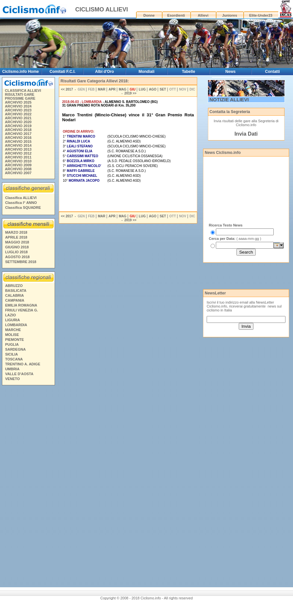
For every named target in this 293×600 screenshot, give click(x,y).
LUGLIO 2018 (16, 252)
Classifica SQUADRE (23, 207)
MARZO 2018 (16, 232)
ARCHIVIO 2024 (18, 106)
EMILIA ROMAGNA (21, 305)
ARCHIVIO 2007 (18, 173)
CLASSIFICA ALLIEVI (23, 90)
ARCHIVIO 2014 (18, 145)
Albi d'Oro (104, 71)
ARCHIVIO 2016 (18, 138)
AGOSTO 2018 (17, 257)
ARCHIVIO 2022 (18, 114)
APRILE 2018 (16, 237)
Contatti (272, 71)
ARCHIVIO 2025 (18, 102)
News (230, 71)
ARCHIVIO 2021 (18, 118)
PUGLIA (12, 344)
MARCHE (13, 330)
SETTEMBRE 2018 (20, 262)
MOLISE (12, 335)
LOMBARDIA (16, 325)
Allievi (203, 15)
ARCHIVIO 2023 (18, 110)
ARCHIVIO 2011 (18, 157)
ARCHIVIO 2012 (18, 153)
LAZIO (10, 315)
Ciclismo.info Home (20, 71)
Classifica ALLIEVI (21, 198)
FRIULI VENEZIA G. (21, 310)
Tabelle (188, 71)
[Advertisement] (28, 487)
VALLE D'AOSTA (19, 374)
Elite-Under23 (260, 15)
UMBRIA (12, 369)
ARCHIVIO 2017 (18, 134)
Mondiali (147, 71)
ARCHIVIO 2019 (18, 126)
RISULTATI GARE (19, 94)
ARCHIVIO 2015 (18, 141)
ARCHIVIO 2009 (18, 165)
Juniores (229, 15)
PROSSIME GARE (20, 98)
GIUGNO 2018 (17, 247)
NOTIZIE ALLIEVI (229, 99)
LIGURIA (12, 320)
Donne (149, 15)
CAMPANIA (14, 300)
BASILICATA (15, 290)
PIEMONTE (14, 340)
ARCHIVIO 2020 (18, 122)
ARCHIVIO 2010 (18, 161)
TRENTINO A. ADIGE (22, 364)
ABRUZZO (14, 286)
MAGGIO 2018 (17, 242)
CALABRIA (14, 295)
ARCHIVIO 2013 (18, 149)
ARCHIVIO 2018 (18, 130)
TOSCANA (14, 359)
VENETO (12, 379)
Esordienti (176, 15)
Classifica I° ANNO (21, 203)
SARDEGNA (15, 349)
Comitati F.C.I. (62, 71)
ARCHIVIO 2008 (18, 169)
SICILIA (11, 354)
